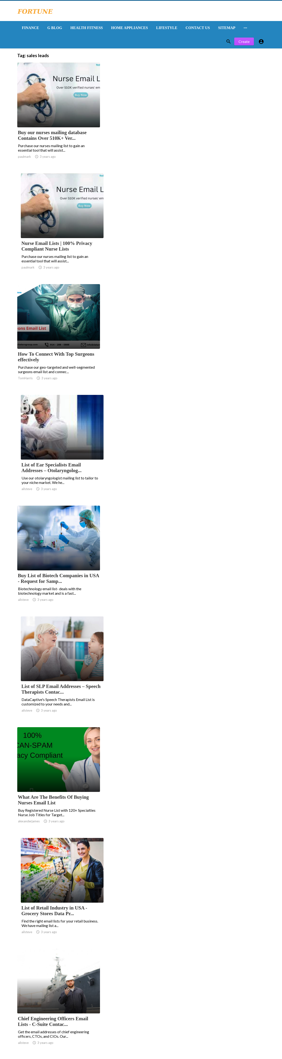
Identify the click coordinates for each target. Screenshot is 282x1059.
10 (126, 959)
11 (136, 959)
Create (244, 42)
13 (157, 959)
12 (147, 959)
